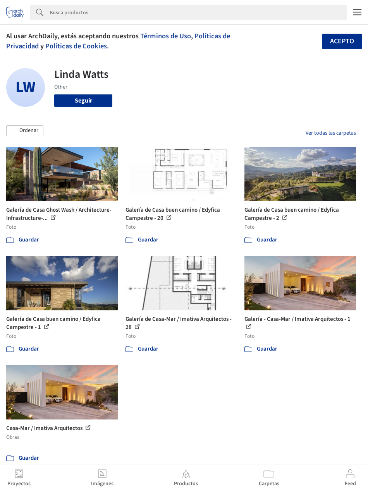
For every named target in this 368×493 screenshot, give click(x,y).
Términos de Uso (165, 36)
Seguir (83, 100)
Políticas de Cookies (76, 46)
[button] (24, 130)
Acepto (342, 41)
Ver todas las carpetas (331, 133)
